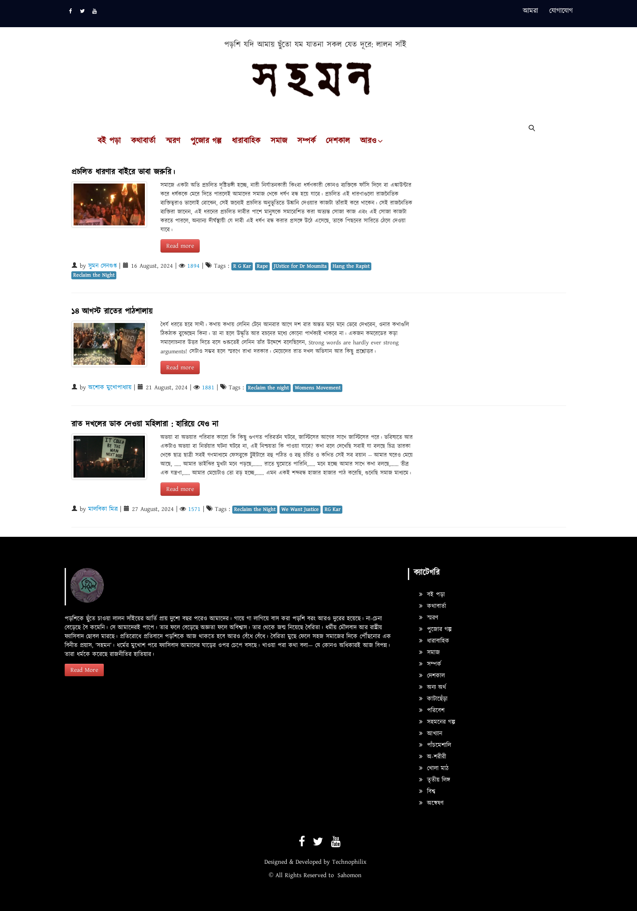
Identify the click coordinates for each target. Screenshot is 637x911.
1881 (208, 387)
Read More (84, 670)
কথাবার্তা (143, 141)
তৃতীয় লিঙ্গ (434, 780)
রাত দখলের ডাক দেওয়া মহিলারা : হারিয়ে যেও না (144, 424)
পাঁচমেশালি (435, 745)
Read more (180, 245)
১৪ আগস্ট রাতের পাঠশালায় (111, 311)
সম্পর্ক (306, 141)
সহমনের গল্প (437, 722)
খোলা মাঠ (433, 768)
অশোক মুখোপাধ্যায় (110, 387)
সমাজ (279, 141)
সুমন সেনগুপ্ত (102, 265)
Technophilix (349, 862)
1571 (194, 509)
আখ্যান (430, 733)
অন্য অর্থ (432, 687)
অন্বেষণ (431, 803)
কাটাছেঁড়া (433, 698)
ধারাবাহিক (246, 141)
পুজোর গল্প (206, 141)
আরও (368, 141)
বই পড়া (109, 141)
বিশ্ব (427, 791)
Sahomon (349, 875)
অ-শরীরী (432, 756)
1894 (193, 265)
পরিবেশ (431, 710)
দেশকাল (338, 141)
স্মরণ (173, 141)
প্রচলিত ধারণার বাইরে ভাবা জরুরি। (123, 172)
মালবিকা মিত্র (103, 509)
